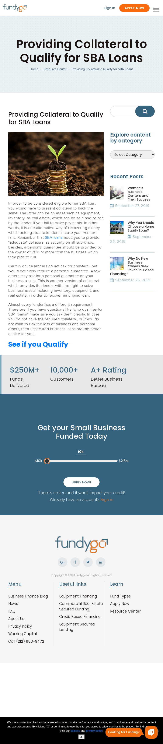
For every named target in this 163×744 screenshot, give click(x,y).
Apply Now (134, 8)
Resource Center (55, 69)
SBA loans (54, 237)
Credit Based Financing (80, 616)
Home (34, 69)
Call (26, 641)
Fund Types (120, 596)
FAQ (11, 611)
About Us (16, 618)
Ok (81, 736)
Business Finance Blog (28, 596)
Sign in (106, 499)
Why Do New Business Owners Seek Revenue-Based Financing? (132, 266)
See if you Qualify (38, 344)
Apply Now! (81, 482)
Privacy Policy (20, 626)
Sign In (109, 8)
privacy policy (94, 730)
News (13, 603)
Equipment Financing (78, 596)
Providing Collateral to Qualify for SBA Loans (102, 69)
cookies (75, 730)
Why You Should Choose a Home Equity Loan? (141, 227)
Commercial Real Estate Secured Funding (81, 606)
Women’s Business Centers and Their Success (139, 194)
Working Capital (22, 633)
